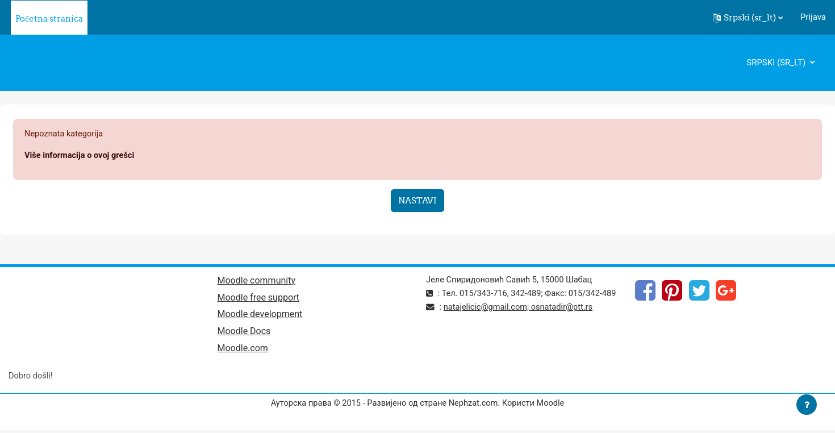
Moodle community (257, 281)
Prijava (813, 17)
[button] (748, 17)
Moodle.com (243, 350)
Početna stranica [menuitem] (49, 18)
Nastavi (417, 200)
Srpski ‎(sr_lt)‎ (777, 62)
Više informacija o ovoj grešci (80, 156)
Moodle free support (259, 299)
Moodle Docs (244, 333)
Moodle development (260, 316)
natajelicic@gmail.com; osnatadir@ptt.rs (520, 321)
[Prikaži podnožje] (806, 404)
